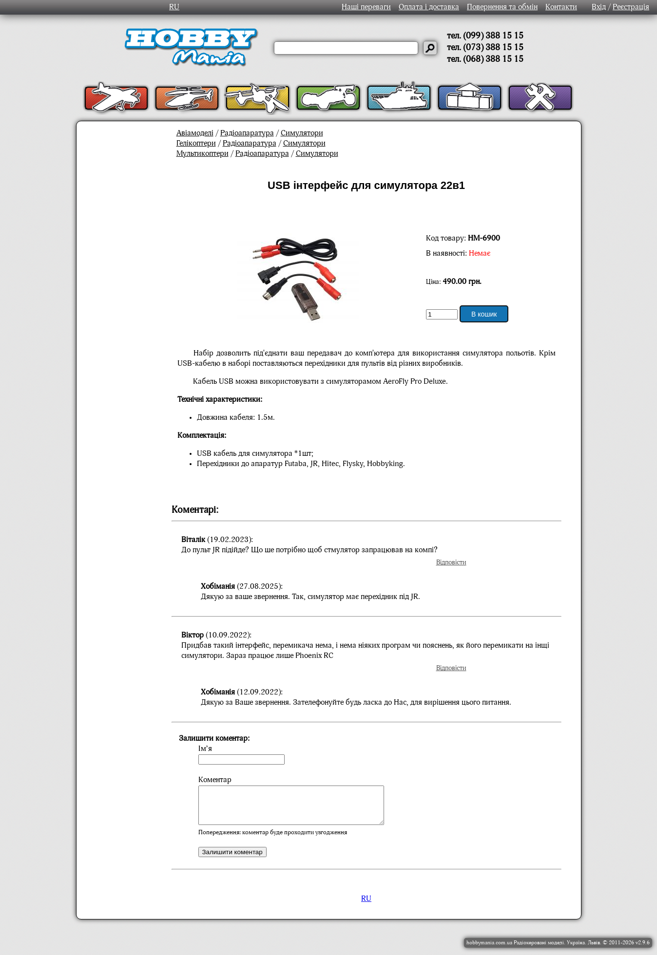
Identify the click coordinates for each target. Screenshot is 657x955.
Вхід (599, 7)
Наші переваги (366, 7)
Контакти (561, 7)
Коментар (215, 780)
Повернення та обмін (502, 7)
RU (174, 7)
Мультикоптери (202, 154)
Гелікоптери (196, 143)
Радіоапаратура (247, 133)
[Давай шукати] (430, 48)
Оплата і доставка (429, 7)
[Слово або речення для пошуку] (346, 48)
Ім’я (205, 749)
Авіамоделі (194, 133)
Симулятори (302, 133)
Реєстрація (631, 7)
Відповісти (451, 562)
